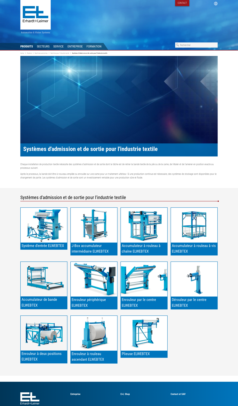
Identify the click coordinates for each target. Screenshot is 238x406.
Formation (94, 46)
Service (58, 46)
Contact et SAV (178, 394)
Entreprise (75, 46)
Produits (26, 46)
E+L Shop (125, 394)
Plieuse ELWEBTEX (136, 354)
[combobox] (196, 45)
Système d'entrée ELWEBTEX (43, 245)
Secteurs (43, 46)
